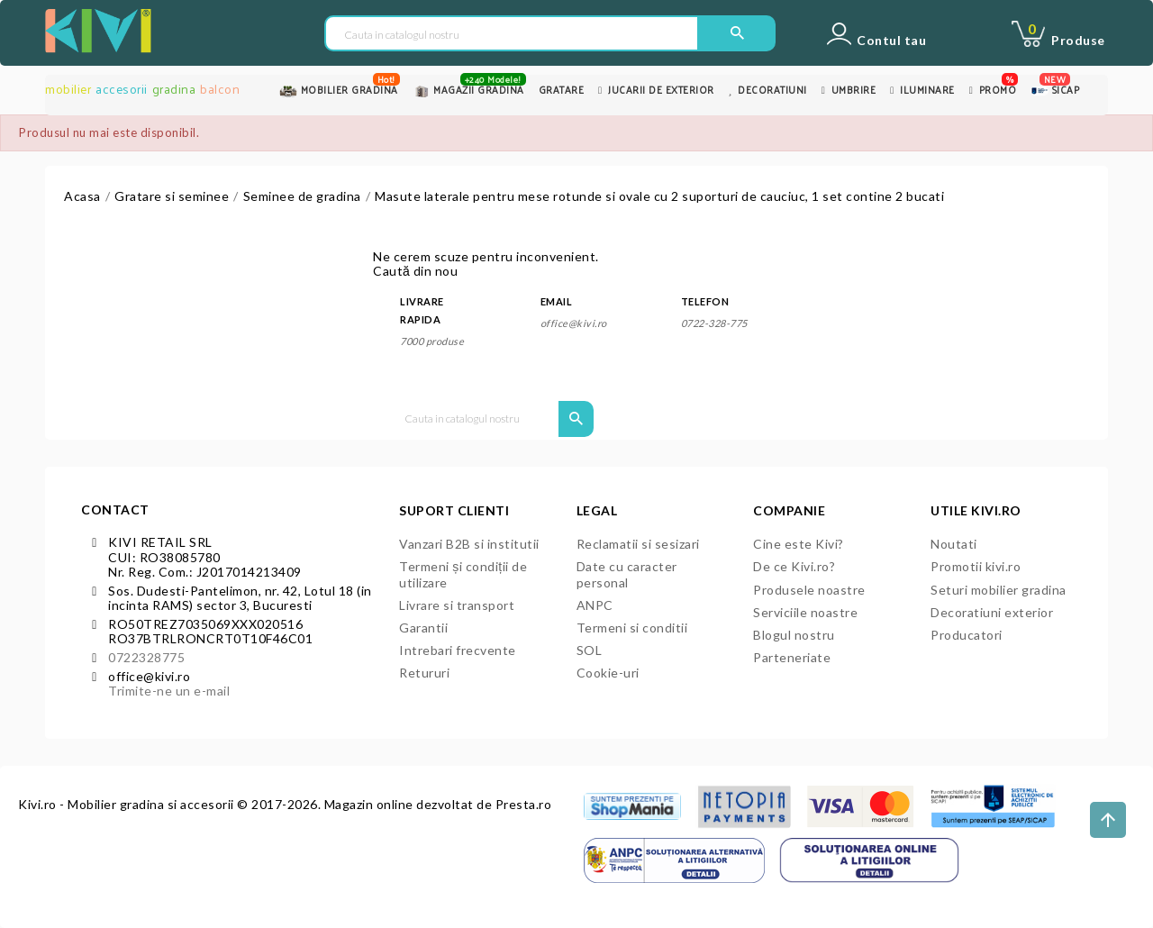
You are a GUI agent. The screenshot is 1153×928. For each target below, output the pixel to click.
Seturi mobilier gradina (999, 589)
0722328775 (146, 657)
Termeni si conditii (632, 627)
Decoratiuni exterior (992, 612)
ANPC (594, 605)
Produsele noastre (809, 589)
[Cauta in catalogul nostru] (511, 34)
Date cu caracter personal (626, 574)
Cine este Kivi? (798, 543)
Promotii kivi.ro (976, 566)
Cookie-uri (608, 672)
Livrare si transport (456, 605)
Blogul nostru (794, 634)
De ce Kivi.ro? (794, 566)
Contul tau (891, 40)
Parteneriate (792, 657)
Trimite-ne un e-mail (169, 690)
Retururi (424, 672)
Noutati (954, 543)
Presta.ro (523, 804)
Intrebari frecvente (457, 650)
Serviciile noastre (805, 612)
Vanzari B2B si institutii (469, 543)
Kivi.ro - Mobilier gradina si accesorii (127, 804)
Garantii (423, 627)
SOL (589, 650)
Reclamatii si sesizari (638, 543)
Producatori (967, 634)
